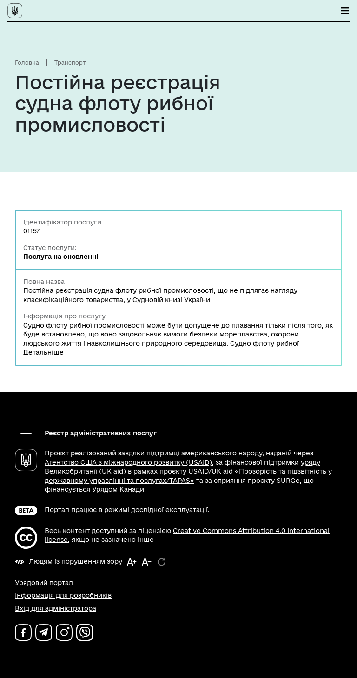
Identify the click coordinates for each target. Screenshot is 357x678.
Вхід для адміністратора (55, 608)
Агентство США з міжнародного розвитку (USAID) (128, 462)
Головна (27, 62)
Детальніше (43, 352)
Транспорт (70, 62)
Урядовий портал (44, 582)
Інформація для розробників (63, 595)
